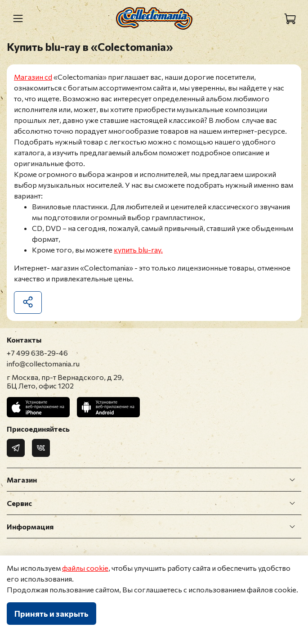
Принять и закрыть (51, 613)
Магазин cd (33, 76)
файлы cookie (85, 568)
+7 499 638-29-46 (37, 352)
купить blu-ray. (138, 249)
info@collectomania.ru (43, 363)
